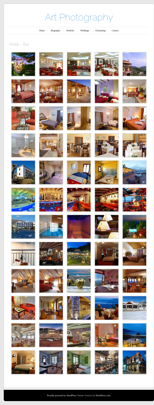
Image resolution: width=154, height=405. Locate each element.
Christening (100, 30)
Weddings (84, 30)
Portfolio (70, 30)
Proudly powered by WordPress (62, 395)
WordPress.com (103, 395)
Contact (115, 30)
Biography (55, 30)
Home (42, 30)
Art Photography (79, 17)
